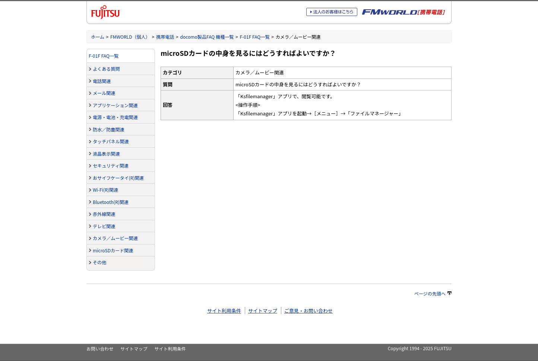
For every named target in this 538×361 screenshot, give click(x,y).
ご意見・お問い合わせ (308, 310)
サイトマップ (262, 310)
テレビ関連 (104, 226)
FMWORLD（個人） (130, 36)
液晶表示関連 (106, 153)
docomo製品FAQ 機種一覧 (207, 36)
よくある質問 (106, 69)
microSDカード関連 (113, 250)
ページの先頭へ (433, 293)
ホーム (97, 36)
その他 (99, 262)
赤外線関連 (104, 214)
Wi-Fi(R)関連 (105, 189)
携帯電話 (165, 36)
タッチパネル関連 (111, 141)
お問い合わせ (99, 348)
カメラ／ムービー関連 (115, 238)
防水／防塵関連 (108, 129)
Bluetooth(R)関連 (111, 202)
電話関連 (102, 81)
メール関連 (104, 93)
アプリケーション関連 (115, 105)
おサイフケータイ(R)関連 (118, 178)
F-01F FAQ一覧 (254, 36)
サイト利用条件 (224, 310)
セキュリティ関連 (111, 165)
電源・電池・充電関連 (115, 117)
